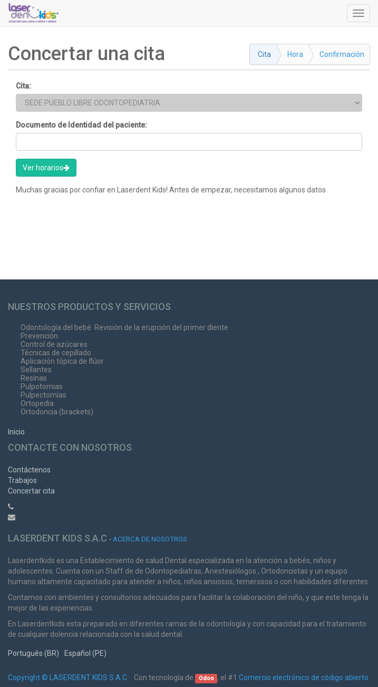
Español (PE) (85, 653)
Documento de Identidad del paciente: (81, 125)
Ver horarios (46, 167)
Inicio (16, 432)
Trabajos (22, 480)
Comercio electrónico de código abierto (304, 677)
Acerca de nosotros (150, 539)
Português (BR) (33, 653)
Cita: (23, 86)
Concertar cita (31, 491)
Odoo (206, 678)
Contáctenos (29, 470)
